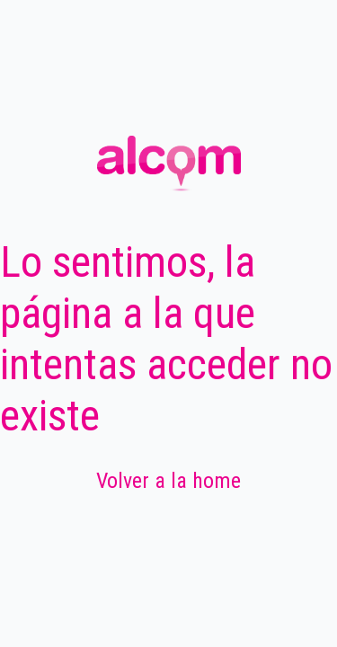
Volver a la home (168, 480)
